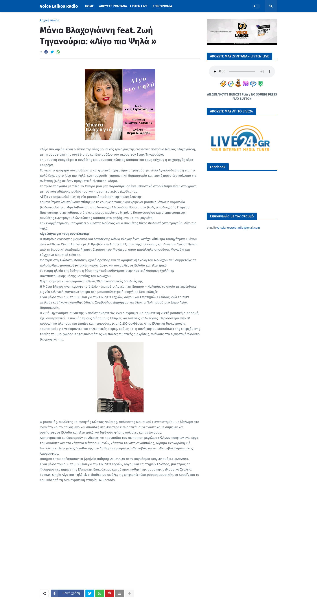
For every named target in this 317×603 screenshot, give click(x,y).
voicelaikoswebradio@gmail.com (238, 227)
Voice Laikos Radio (59, 6)
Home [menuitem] (89, 6)
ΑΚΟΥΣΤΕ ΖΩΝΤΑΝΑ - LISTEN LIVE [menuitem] (123, 6)
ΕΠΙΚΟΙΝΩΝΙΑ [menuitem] (162, 6)
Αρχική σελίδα (49, 20)
